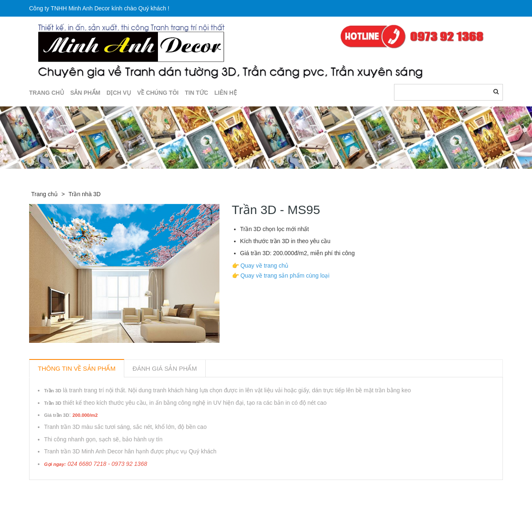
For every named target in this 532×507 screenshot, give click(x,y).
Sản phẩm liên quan (74, 489)
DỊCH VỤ (118, 92)
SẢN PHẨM (85, 92)
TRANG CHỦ (46, 92)
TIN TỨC (196, 92)
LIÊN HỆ (225, 92)
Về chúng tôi (158, 92)
